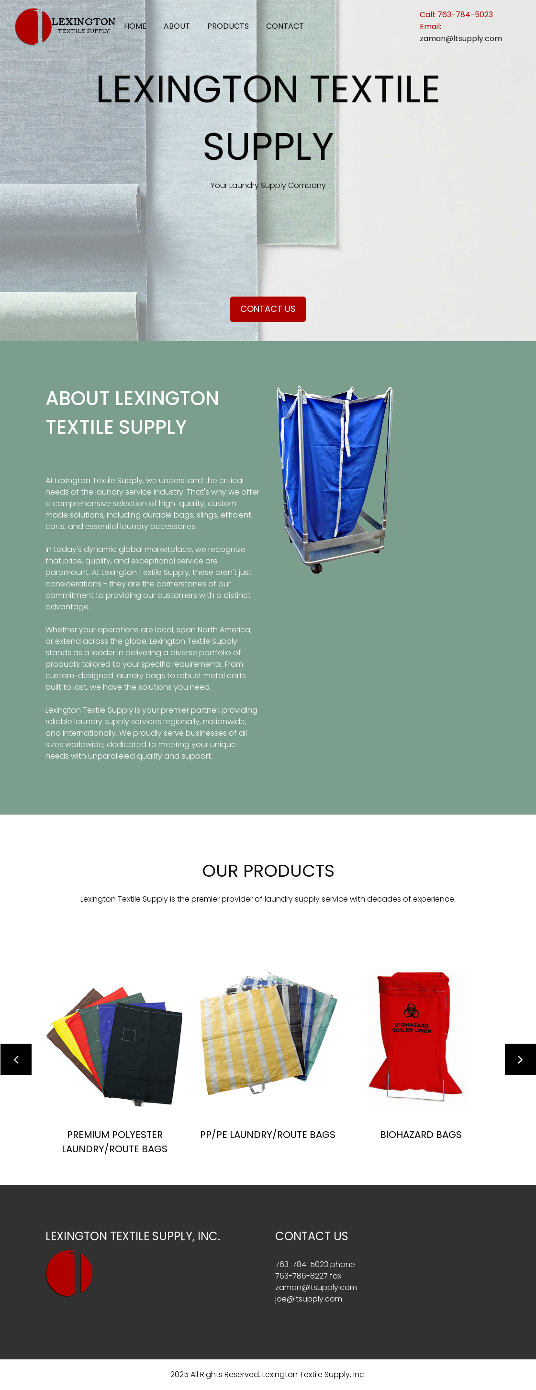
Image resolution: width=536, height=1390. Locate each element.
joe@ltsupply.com (308, 1298)
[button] (16, 1059)
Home (135, 26)
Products (228, 26)
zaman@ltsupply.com (461, 38)
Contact (285, 26)
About (177, 26)
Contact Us (268, 309)
